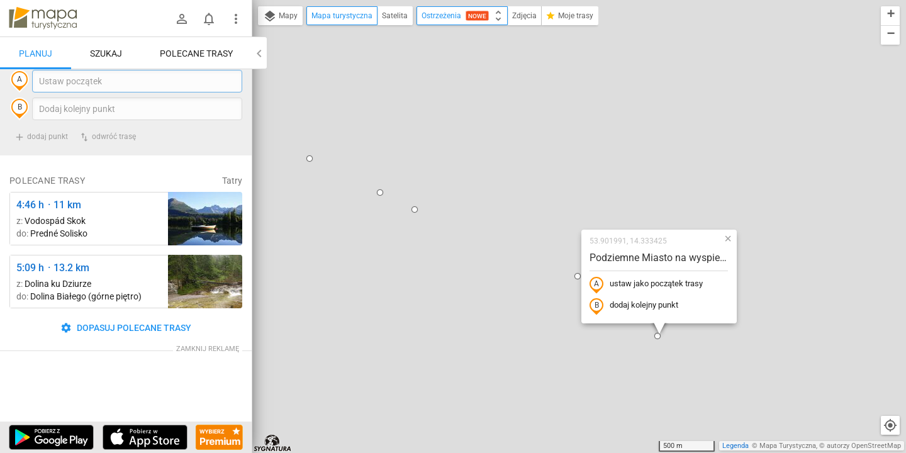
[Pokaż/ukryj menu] (236, 19)
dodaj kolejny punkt (553, 193)
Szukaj (106, 53)
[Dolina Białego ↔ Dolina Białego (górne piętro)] (205, 307)
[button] (299, 80)
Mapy (280, 16)
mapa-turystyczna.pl (43, 18)
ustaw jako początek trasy (565, 171)
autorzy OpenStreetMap (864, 446)
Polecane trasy (196, 53)
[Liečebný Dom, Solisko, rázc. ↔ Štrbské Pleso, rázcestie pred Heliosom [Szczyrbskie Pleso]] (205, 244)
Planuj (35, 53)
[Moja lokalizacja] (890, 425)
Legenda (735, 446)
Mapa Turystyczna (787, 446)
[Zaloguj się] (182, 19)
